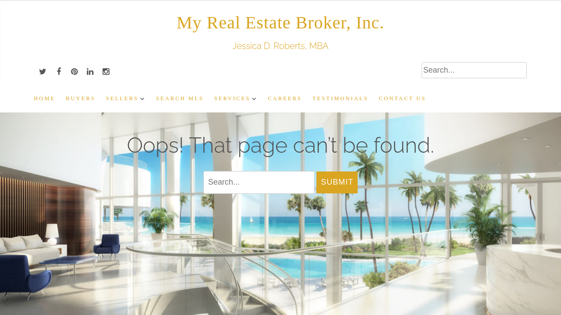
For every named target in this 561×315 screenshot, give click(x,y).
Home (44, 98)
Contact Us (402, 98)
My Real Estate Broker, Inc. (280, 22)
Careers (285, 98)
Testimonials (340, 98)
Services (232, 98)
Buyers (81, 98)
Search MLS (180, 98)
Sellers (122, 98)
